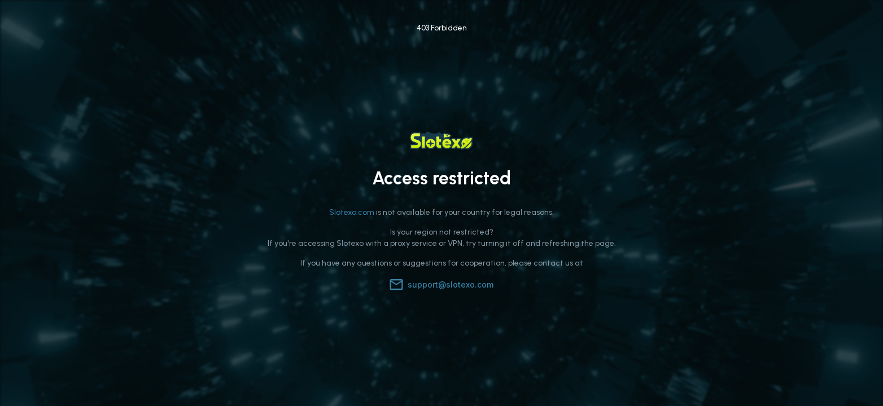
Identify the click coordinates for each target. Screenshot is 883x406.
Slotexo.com (351, 212)
